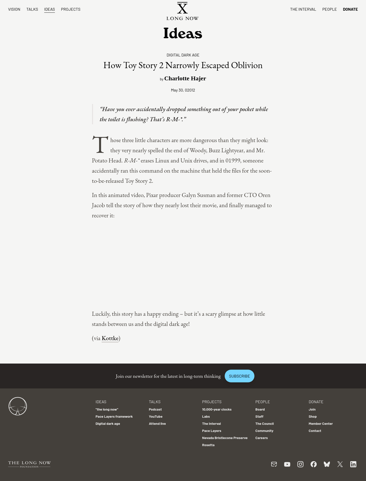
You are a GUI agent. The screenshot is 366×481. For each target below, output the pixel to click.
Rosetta (208, 445)
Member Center (321, 423)
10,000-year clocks (217, 409)
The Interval (303, 9)
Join (312, 409)
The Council (264, 423)
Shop (313, 416)
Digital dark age (182, 54)
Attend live (157, 423)
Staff (259, 416)
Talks (32, 9)
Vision (14, 9)
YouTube (156, 416)
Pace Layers (211, 430)
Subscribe (239, 375)
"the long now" (107, 409)
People (329, 9)
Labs (206, 416)
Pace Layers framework (114, 416)
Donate (350, 9)
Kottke (110, 338)
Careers (261, 437)
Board (260, 409)
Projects (70, 9)
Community (264, 430)
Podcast (155, 409)
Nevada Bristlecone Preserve (225, 437)
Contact (315, 430)
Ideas (49, 9)
